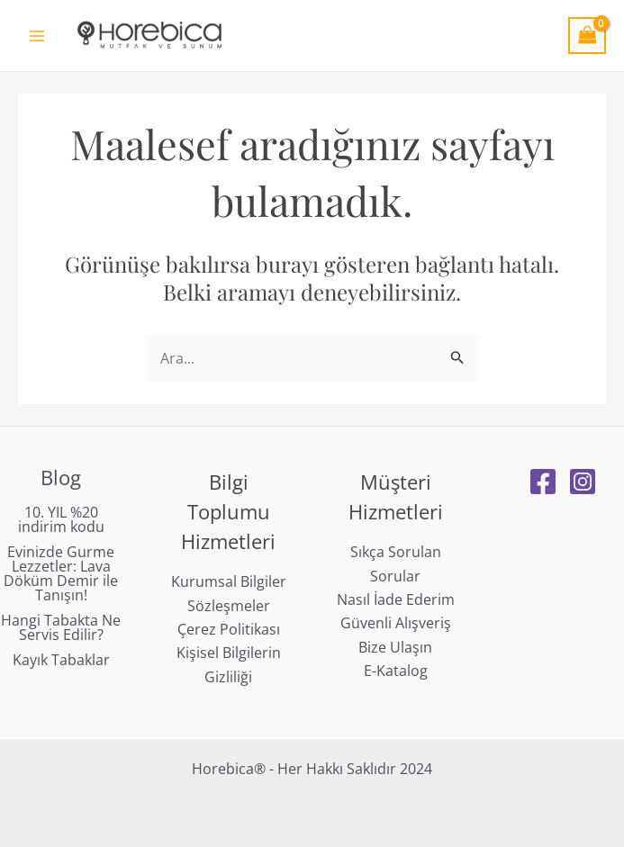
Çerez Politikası (228, 629)
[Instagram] (582, 481)
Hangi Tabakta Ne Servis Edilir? (61, 627)
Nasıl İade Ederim (396, 599)
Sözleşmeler (228, 606)
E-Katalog (396, 670)
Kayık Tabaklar (61, 660)
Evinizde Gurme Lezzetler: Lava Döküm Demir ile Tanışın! (61, 573)
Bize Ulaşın (395, 647)
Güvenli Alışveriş (395, 623)
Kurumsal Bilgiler (228, 581)
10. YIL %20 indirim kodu (61, 519)
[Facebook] (543, 481)
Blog (61, 477)
